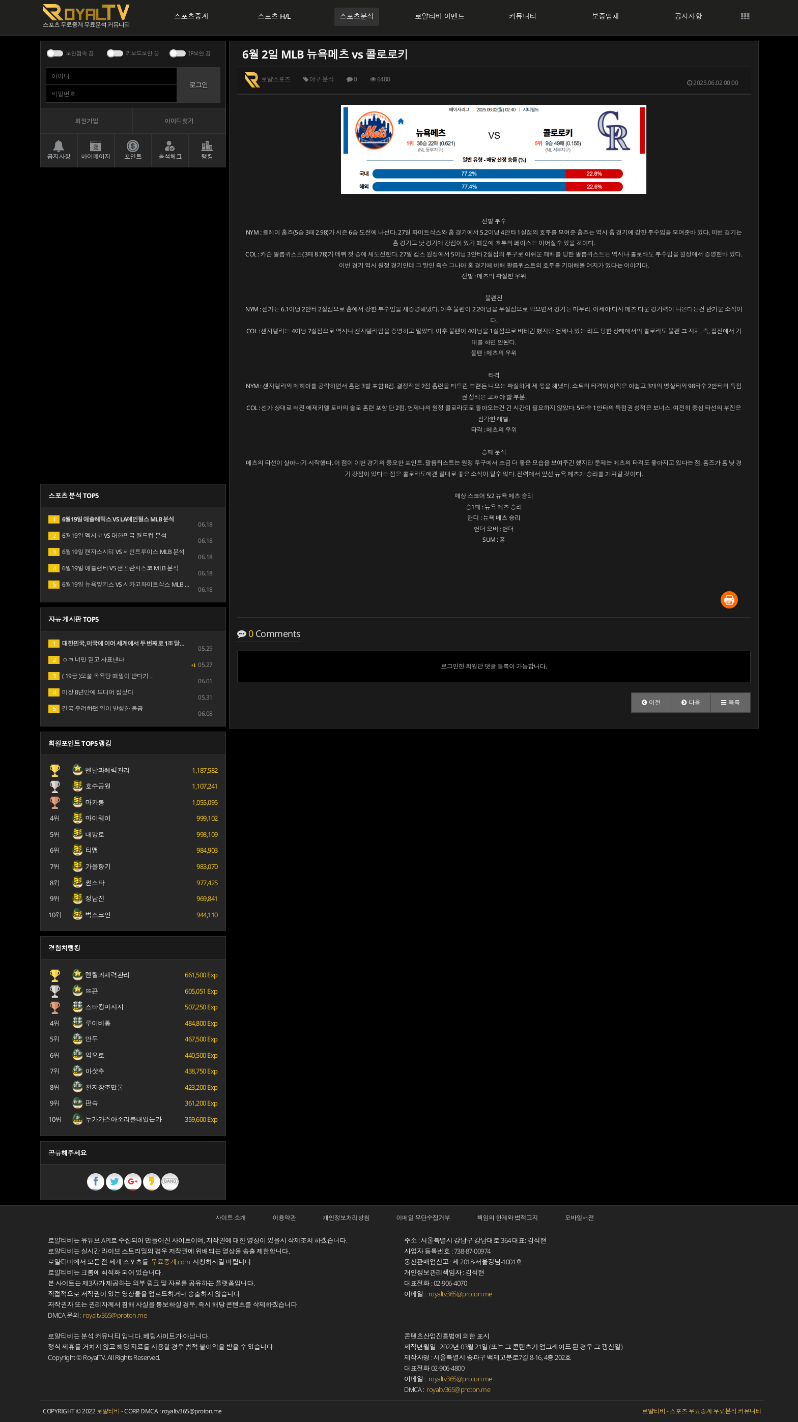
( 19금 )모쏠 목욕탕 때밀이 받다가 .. (100, 676)
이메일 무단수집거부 (423, 1217)
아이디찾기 (179, 121)
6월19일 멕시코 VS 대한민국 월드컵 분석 (107, 535)
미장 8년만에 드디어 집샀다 (90, 692)
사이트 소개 (230, 1217)
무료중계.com (170, 1261)
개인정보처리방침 (346, 1217)
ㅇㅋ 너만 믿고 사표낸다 (86, 659)
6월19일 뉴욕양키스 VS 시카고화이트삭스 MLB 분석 (122, 584)
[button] (651, 702)
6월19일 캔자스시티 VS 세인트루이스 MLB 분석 (116, 551)
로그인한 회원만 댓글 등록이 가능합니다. (494, 666)
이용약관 (284, 1217)
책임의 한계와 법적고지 (507, 1217)
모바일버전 (579, 1217)
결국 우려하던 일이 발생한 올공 (95, 708)
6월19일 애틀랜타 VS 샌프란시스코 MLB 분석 (113, 568)
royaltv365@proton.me (115, 1315)
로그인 (198, 85)
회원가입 (86, 121)
